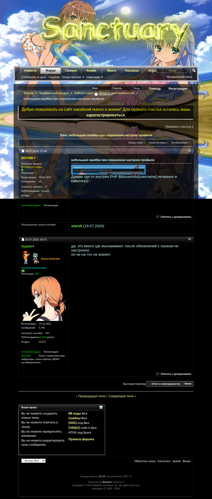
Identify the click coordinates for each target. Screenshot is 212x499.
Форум (51, 70)
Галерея (71, 70)
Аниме (91, 70)
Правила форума (81, 439)
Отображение (179, 142)
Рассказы (132, 70)
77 (40, 195)
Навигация (93, 77)
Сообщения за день (33, 77)
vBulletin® (107, 482)
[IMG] (72, 423)
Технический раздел (54, 93)
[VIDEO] (74, 428)
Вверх (187, 384)
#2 (189, 239)
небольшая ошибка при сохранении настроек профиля (110, 135)
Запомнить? (104, 94)
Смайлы (74, 418)
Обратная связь (144, 461)
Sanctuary (163, 461)
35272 (42, 341)
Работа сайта (83, 93)
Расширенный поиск (179, 76)
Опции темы (135, 142)
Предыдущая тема (91, 396)
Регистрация (178, 88)
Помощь (155, 88)
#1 (189, 150)
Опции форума (71, 77)
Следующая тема (121, 396)
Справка (54, 77)
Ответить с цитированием (173, 217)
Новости (30, 70)
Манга (111, 70)
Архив (177, 461)
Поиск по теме (157, 142)
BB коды (74, 413)
